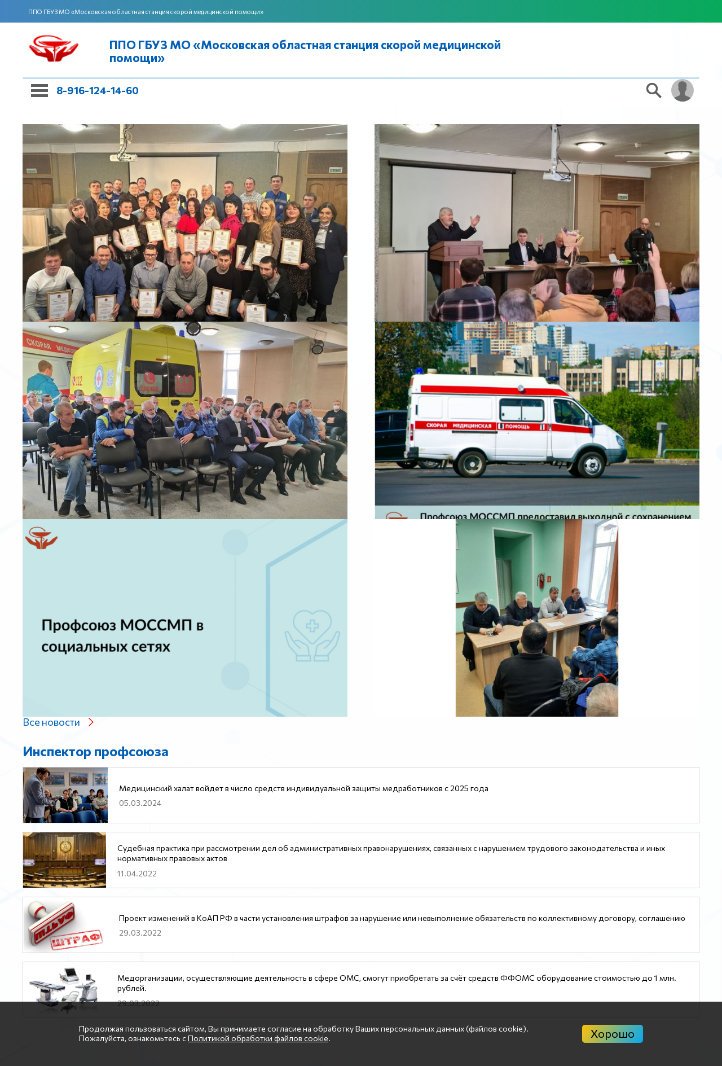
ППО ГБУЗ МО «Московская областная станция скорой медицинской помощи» (145, 11)
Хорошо (613, 1033)
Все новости (51, 722)
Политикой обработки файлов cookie (258, 1038)
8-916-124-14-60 (97, 90)
